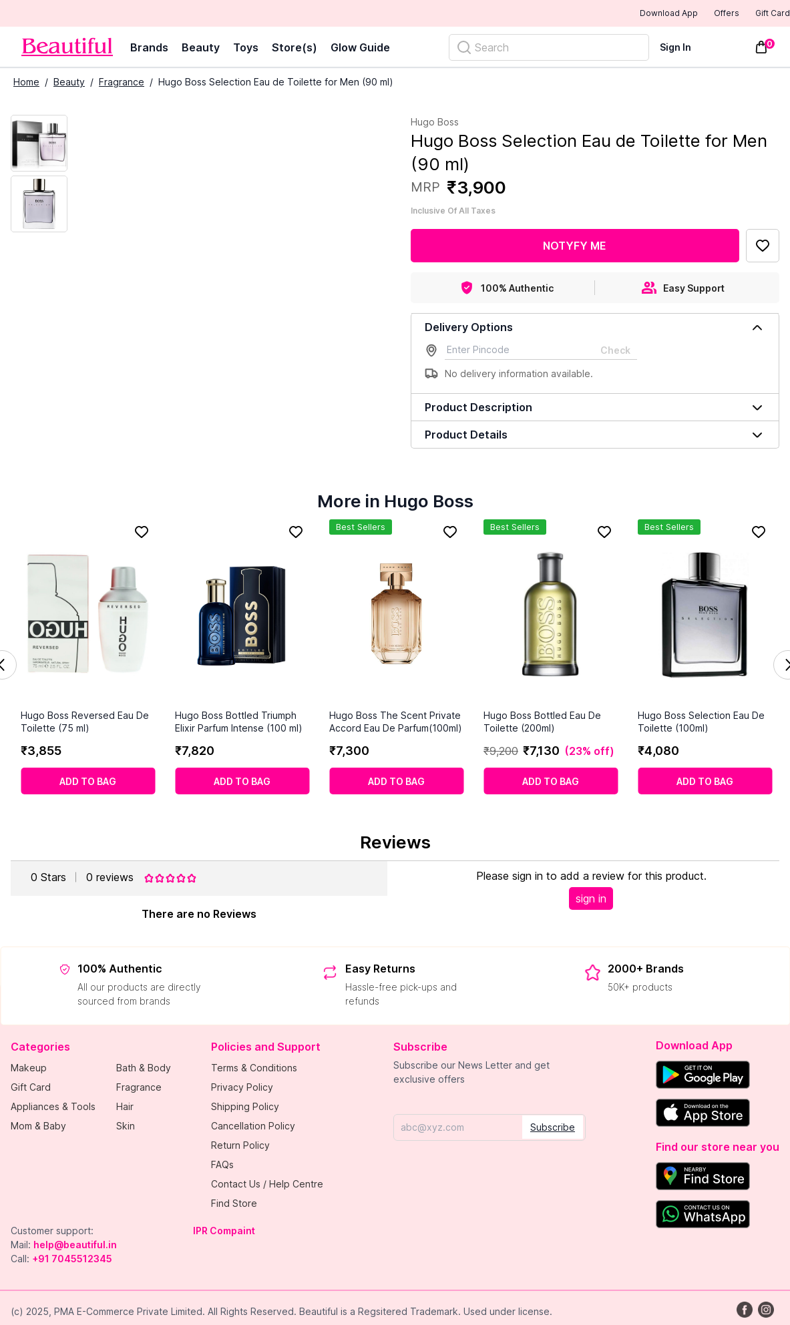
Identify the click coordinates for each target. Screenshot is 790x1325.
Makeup (29, 1069)
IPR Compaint (224, 1232)
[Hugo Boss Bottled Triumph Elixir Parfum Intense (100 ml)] (242, 615)
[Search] (549, 48)
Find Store (234, 1204)
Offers (703, 14)
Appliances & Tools (53, 1107)
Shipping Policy (245, 1107)
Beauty (201, 48)
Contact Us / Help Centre (267, 1185)
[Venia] (67, 48)
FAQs (222, 1165)
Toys (245, 48)
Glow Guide (360, 48)
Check (615, 351)
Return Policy (240, 1146)
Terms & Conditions (254, 1069)
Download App (632, 14)
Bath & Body (143, 1069)
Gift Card (763, 14)
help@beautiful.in (75, 1246)
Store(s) (294, 48)
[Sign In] (683, 48)
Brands (149, 48)
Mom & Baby (38, 1127)
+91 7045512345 (72, 1260)
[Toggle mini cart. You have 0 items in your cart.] (761, 49)
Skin (125, 1127)
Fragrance (121, 83)
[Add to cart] (88, 782)
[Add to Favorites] (762, 247)
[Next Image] (39, 205)
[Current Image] (39, 144)
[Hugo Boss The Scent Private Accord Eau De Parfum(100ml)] (396, 615)
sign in (591, 899)
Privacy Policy (242, 1088)
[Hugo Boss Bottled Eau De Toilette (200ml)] (550, 615)
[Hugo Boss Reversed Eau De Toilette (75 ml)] (88, 615)
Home (26, 83)
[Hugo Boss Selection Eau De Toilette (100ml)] (705, 615)
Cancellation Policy (253, 1127)
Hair (125, 1107)
